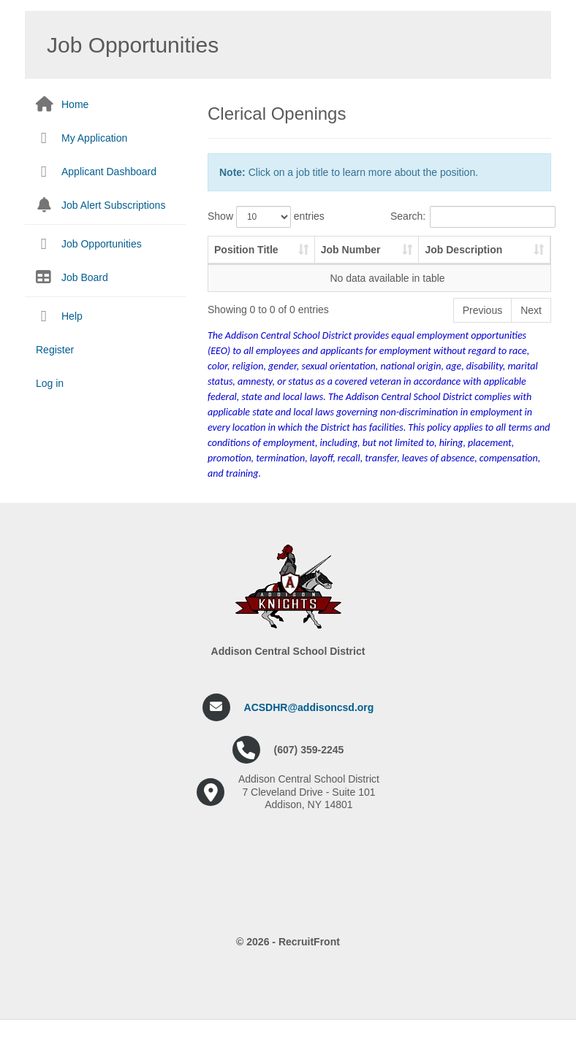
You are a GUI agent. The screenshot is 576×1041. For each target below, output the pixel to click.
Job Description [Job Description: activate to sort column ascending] (412, 257)
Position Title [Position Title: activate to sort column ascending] (234, 257)
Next (531, 325)
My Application (94, 138)
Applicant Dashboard (108, 171)
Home (74, 104)
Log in (50, 383)
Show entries (266, 217)
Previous (482, 325)
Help (72, 316)
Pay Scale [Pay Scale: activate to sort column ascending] (498, 257)
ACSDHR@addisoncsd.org (309, 722)
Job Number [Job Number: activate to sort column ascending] (320, 257)
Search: (470, 217)
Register (55, 350)
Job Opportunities (101, 244)
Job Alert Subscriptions (113, 205)
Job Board (84, 277)
